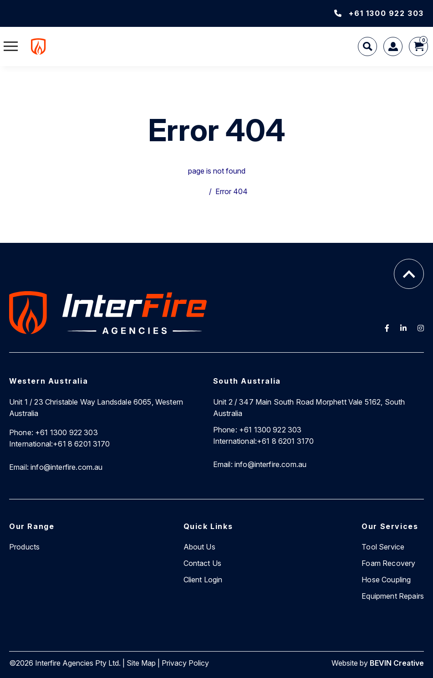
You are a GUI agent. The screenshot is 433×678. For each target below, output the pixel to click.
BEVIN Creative (397, 663)
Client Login (203, 579)
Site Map (141, 663)
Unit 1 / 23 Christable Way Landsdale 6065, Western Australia (96, 407)
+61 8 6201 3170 (59, 443)
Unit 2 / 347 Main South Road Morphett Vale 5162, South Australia (309, 407)
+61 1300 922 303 (379, 13)
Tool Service (383, 546)
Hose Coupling (386, 579)
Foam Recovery (388, 563)
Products (24, 546)
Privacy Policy (185, 663)
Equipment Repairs (393, 596)
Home (195, 191)
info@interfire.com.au (56, 467)
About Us (199, 546)
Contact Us (202, 563)
